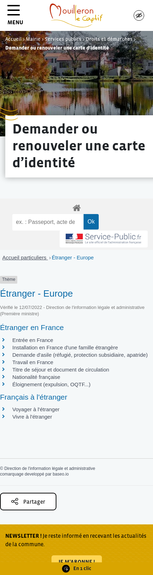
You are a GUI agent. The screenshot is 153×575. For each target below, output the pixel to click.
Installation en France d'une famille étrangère (65, 347)
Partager (28, 501)
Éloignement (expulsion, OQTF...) (51, 384)
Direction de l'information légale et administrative (49, 468)
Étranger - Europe (73, 257)
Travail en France (32, 362)
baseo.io (60, 474)
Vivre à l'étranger (32, 417)
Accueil (13, 39)
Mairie (33, 39)
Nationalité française (36, 377)
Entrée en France (32, 340)
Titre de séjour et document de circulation (60, 370)
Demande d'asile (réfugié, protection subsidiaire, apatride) (80, 355)
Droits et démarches (109, 39)
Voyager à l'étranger (36, 409)
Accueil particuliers (25, 257)
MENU (15, 17)
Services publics (63, 39)
